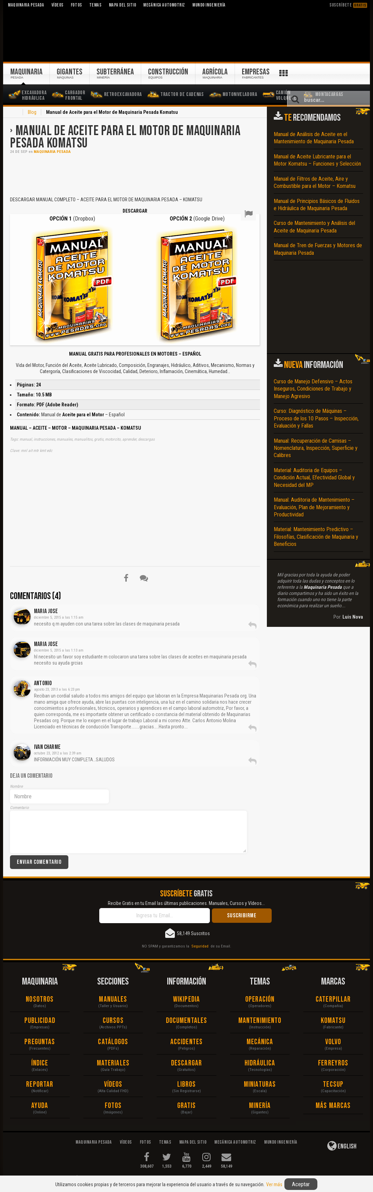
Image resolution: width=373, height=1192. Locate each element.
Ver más (274, 1184)
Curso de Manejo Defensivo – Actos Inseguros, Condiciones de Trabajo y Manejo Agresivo (313, 389)
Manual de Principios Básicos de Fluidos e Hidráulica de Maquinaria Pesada (317, 205)
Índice (39, 1063)
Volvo (333, 1042)
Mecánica (260, 1042)
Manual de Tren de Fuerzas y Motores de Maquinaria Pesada (318, 249)
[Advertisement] (135, 174)
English (342, 1145)
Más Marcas (333, 1105)
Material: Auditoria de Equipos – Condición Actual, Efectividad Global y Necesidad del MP (314, 477)
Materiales (113, 1063)
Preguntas (39, 1042)
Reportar (39, 1084)
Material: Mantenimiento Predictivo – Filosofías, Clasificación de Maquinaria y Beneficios (316, 536)
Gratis (186, 1105)
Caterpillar (333, 999)
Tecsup (333, 1084)
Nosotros (40, 999)
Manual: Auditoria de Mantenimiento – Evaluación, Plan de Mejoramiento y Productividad (314, 507)
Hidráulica (260, 1063)
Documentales (186, 1020)
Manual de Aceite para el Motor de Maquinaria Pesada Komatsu (125, 137)
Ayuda (39, 1105)
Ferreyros (333, 1063)
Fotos (113, 1105)
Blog (32, 112)
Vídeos (113, 1084)
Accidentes (186, 1042)
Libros (186, 1084)
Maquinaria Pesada (52, 152)
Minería (260, 1105)
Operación (259, 999)
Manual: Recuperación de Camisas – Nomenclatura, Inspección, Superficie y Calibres (316, 448)
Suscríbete (348, 5)
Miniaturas (260, 1084)
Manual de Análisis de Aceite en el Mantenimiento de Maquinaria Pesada (314, 138)
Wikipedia (186, 999)
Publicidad (39, 1020)
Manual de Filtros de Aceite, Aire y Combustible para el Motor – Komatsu (314, 182)
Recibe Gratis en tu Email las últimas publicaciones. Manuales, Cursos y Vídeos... (186, 903)
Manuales (113, 999)
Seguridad (199, 946)
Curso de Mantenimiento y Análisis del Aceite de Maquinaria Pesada (314, 227)
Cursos (113, 1020)
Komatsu (333, 1020)
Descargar (186, 1063)
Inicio (14, 113)
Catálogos (113, 1042)
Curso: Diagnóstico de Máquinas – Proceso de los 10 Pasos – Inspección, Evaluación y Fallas (316, 418)
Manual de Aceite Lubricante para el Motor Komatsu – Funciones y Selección (317, 160)
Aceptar (301, 1184)
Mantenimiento (259, 1020)
